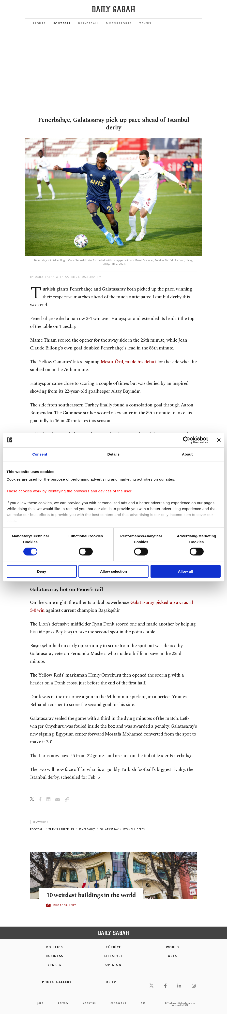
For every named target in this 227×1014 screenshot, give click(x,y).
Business (54, 956)
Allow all (185, 571)
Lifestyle (113, 956)
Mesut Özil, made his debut (128, 361)
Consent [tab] (39, 454)
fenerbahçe (86, 829)
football (37, 829)
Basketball (88, 23)
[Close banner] (219, 440)
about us (89, 1003)
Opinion (113, 965)
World (172, 947)
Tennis (145, 23)
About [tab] (187, 454)
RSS (143, 1003)
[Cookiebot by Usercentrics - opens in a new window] (186, 440)
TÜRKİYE (113, 947)
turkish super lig (61, 829)
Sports (39, 23)
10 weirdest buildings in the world (91, 895)
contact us (118, 1003)
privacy (63, 1003)
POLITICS (54, 947)
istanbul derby (134, 829)
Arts (172, 956)
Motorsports (119, 23)
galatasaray (109, 829)
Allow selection (113, 571)
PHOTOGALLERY (64, 905)
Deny (41, 571)
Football (62, 23)
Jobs (40, 1003)
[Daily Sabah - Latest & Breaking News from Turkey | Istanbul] (113, 9)
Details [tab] (113, 454)
